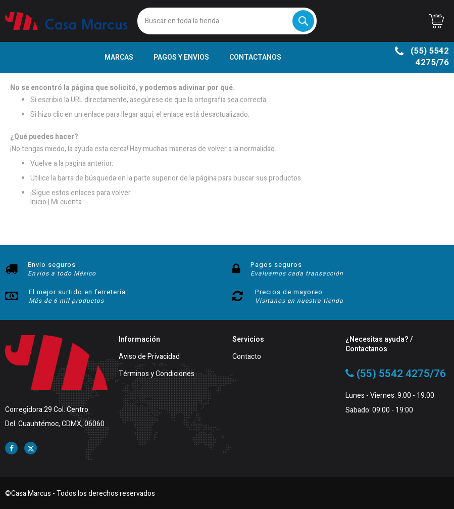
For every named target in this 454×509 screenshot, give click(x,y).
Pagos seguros (276, 264)
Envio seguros (52, 264)
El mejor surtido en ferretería (77, 292)
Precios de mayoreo (289, 292)
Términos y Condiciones (156, 374)
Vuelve (41, 163)
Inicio (38, 202)
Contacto (246, 357)
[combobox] (227, 21)
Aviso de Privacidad (149, 357)
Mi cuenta (66, 202)
